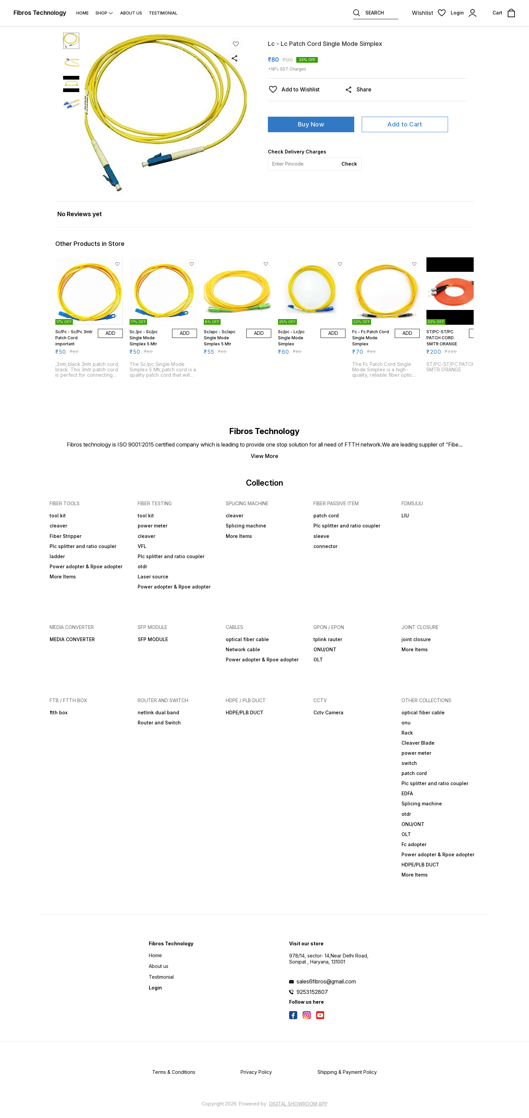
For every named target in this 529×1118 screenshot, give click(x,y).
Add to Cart (404, 124)
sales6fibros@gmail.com (326, 981)
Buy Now (311, 124)
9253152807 (312, 992)
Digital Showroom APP (298, 1104)
